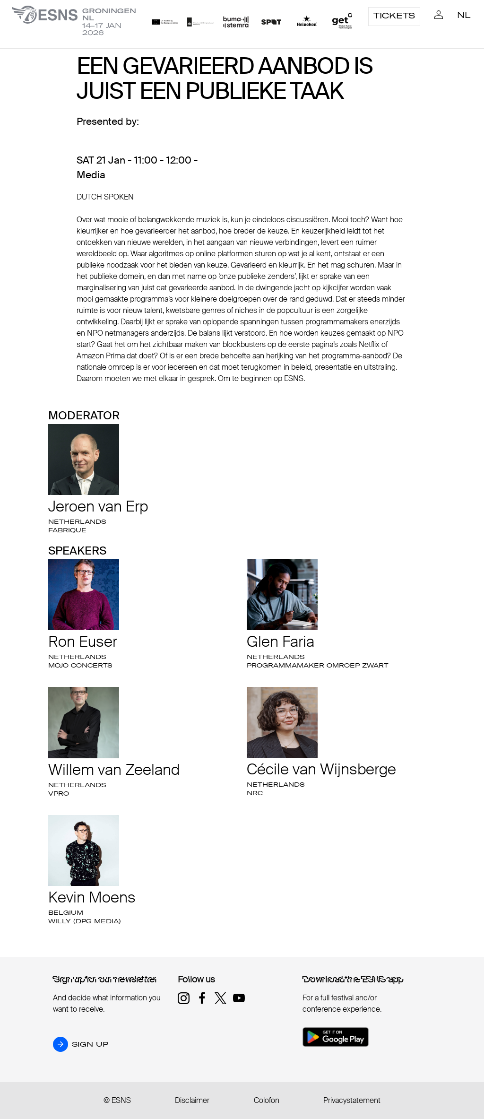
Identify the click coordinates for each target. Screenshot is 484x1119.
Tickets (394, 15)
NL (464, 15)
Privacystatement (351, 1100)
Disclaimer (192, 1100)
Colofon (266, 1100)
